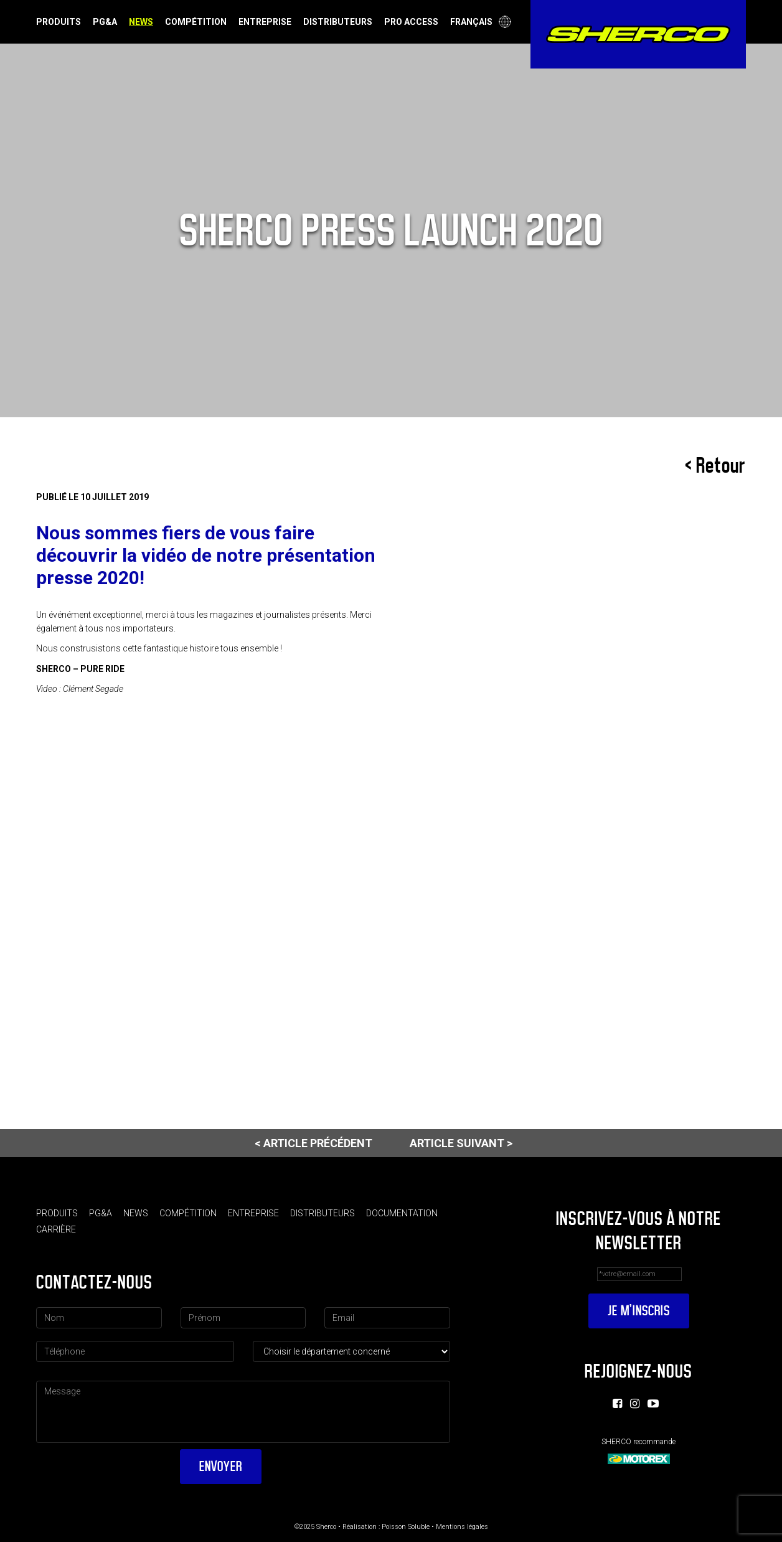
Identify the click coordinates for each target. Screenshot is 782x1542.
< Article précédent (313, 1143)
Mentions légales (462, 1527)
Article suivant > (461, 1143)
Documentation (402, 1213)
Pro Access (411, 22)
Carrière (56, 1229)
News (141, 22)
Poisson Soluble (406, 1527)
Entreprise (264, 22)
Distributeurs (337, 22)
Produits (58, 22)
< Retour (715, 466)
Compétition (196, 22)
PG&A (105, 22)
